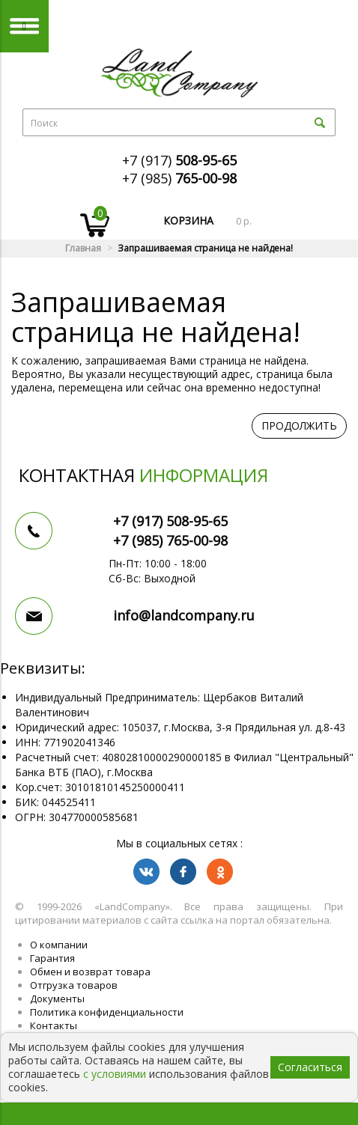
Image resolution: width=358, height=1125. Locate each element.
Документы (57, 998)
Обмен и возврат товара (90, 971)
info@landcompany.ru (184, 615)
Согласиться (310, 1067)
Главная (83, 248)
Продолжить (299, 425)
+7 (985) (179, 178)
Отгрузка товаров (74, 985)
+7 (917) (179, 160)
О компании (59, 944)
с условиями (114, 1074)
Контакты (53, 1025)
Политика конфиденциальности (106, 1012)
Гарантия (52, 958)
